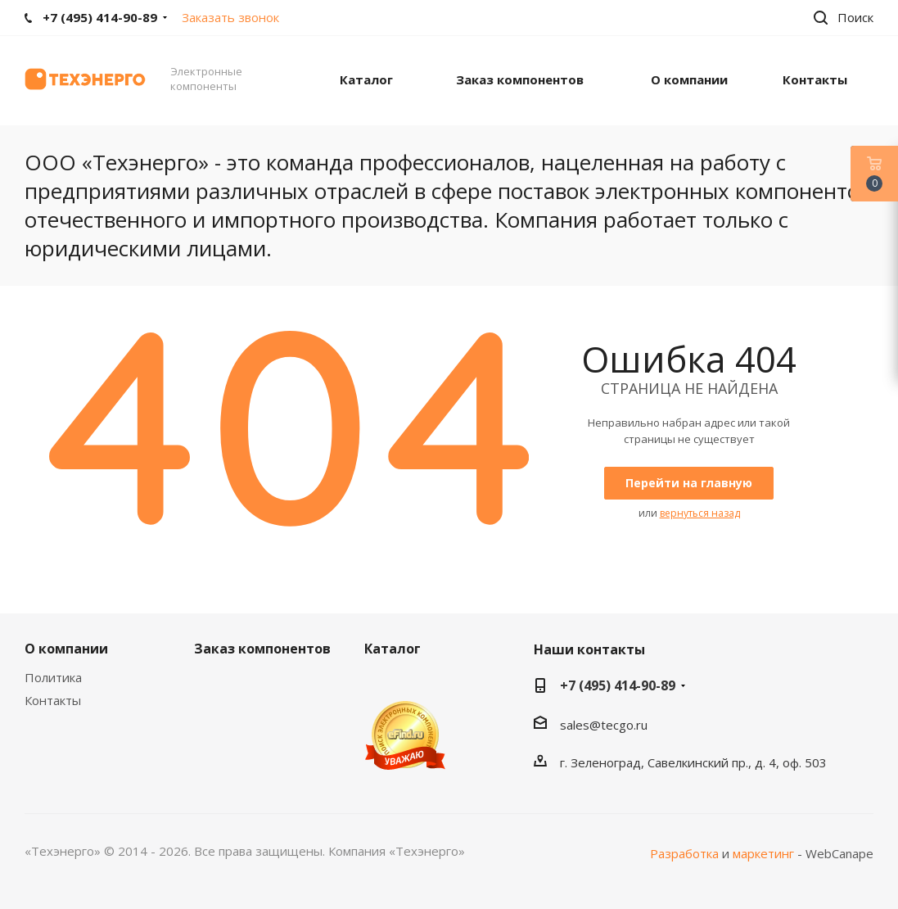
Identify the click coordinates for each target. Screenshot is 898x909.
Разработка (684, 853)
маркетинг (763, 853)
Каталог (392, 649)
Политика (53, 677)
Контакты (53, 700)
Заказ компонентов (262, 649)
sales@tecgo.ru (604, 725)
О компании (66, 649)
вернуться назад (700, 513)
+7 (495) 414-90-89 (617, 685)
